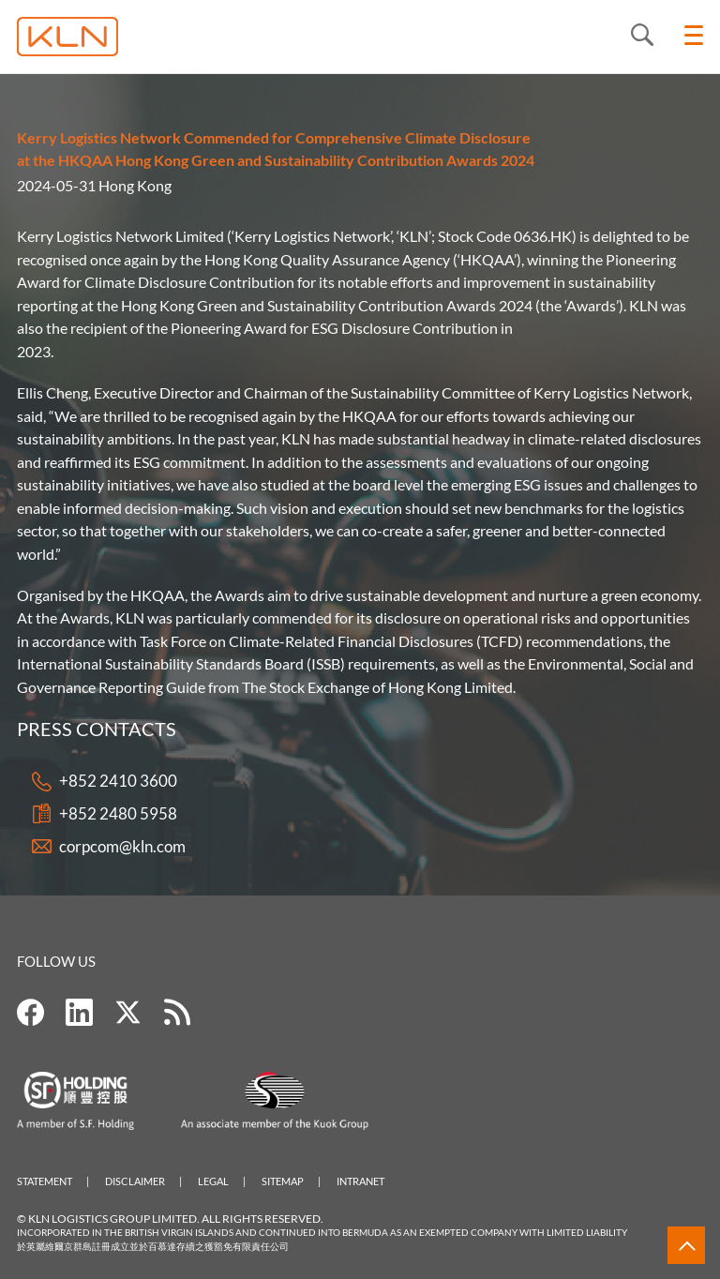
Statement (44, 1181)
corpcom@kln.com (122, 846)
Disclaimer (135, 1181)
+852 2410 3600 (118, 781)
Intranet (360, 1181)
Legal (213, 1181)
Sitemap (283, 1181)
